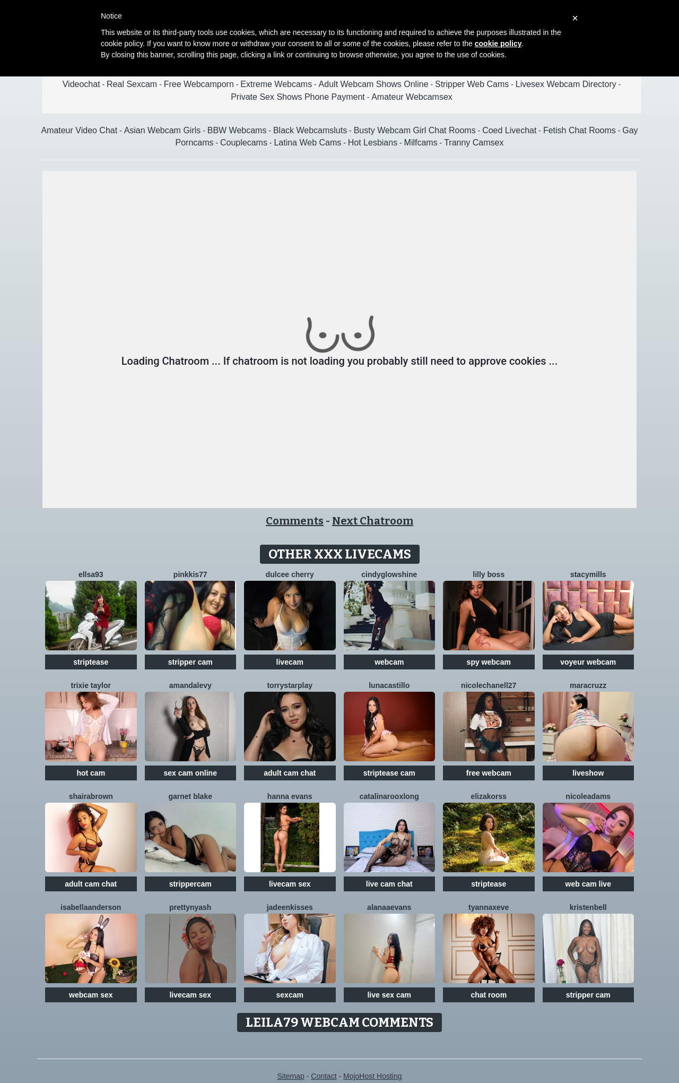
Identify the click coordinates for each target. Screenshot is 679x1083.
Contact (323, 1076)
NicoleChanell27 (488, 685)
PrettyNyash (190, 907)
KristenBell (588, 907)
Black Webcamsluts (310, 130)
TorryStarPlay (289, 685)
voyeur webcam (588, 662)
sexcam (289, 995)
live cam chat (389, 884)
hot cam (90, 773)
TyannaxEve (488, 907)
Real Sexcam (132, 84)
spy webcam (489, 662)
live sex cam (389, 995)
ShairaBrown (91, 796)
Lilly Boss (488, 574)
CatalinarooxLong (389, 796)
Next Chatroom (372, 520)
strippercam (190, 884)
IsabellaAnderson (90, 907)
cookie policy (498, 43)
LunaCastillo (389, 685)
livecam (289, 662)
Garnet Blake (190, 796)
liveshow (588, 773)
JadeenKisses (290, 907)
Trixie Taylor (91, 685)
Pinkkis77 (190, 574)
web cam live (588, 884)
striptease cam (389, 773)
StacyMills (588, 574)
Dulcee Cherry (290, 574)
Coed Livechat (509, 130)
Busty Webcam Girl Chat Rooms (415, 130)
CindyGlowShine (389, 574)
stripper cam (190, 662)
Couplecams (243, 142)
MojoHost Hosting (372, 1076)
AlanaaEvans (389, 907)
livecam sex (290, 884)
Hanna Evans (289, 796)
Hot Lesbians (372, 142)
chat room (489, 995)
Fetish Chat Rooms (579, 130)
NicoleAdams (588, 796)
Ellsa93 (91, 574)
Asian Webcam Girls (162, 130)
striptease (90, 662)
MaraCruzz (588, 685)
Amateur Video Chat (79, 130)
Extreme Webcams (276, 84)
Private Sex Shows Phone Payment (298, 96)
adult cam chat (290, 773)
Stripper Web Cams (472, 84)
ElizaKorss (489, 796)
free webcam (488, 773)
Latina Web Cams (307, 142)
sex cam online (190, 773)
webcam (389, 662)
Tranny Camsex (473, 142)
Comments (295, 520)
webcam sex (91, 995)
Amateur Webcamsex (411, 96)
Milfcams (421, 142)
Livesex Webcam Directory (566, 84)
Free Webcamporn (199, 84)
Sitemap (290, 1076)
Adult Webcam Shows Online (374, 84)
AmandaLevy (190, 685)
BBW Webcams (237, 130)
